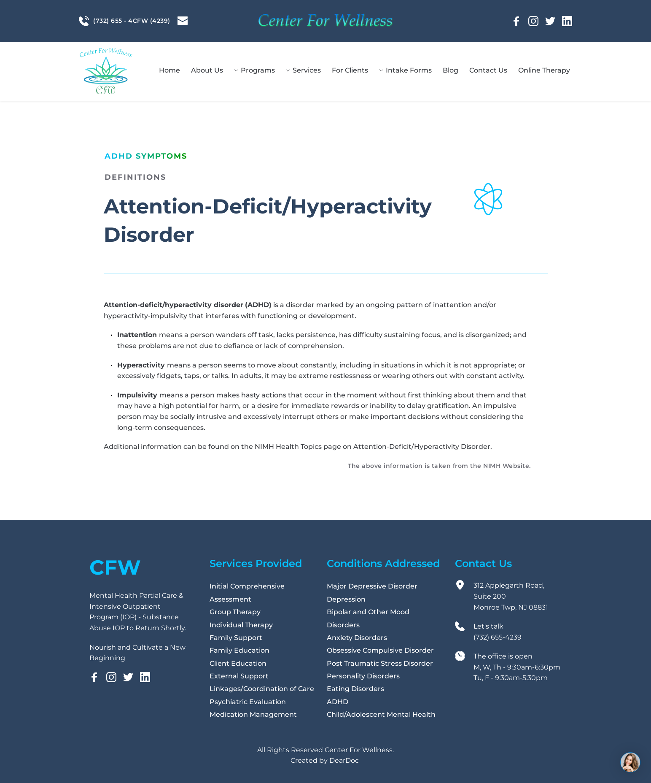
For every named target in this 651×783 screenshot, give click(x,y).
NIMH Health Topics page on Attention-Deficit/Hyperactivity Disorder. (373, 447)
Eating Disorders (355, 689)
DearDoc (344, 760)
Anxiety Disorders (357, 638)
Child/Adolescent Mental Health (382, 714)
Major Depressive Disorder (372, 586)
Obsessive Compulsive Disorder (380, 650)
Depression (346, 599)
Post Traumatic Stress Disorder (380, 663)
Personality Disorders (363, 676)
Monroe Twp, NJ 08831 (511, 607)
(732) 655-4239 (498, 637)
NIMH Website (506, 466)
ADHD (337, 702)
